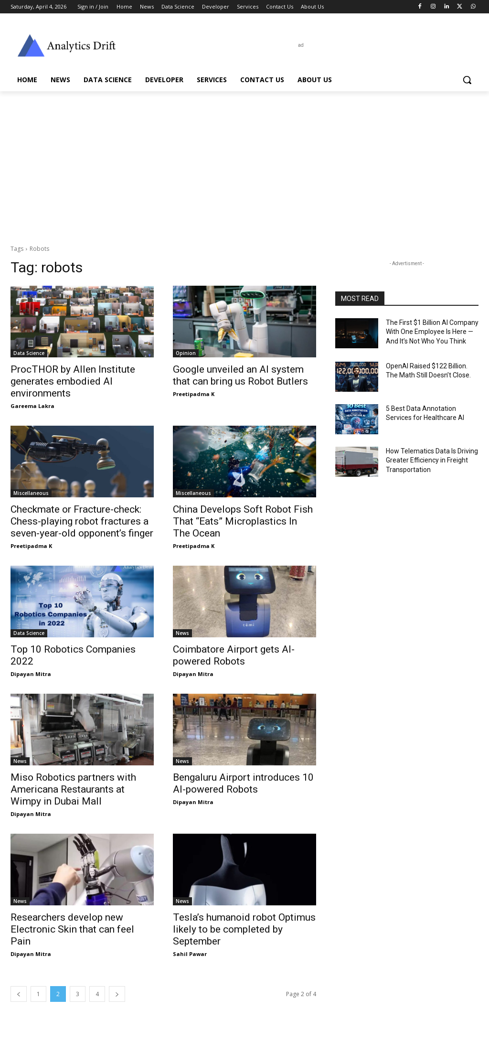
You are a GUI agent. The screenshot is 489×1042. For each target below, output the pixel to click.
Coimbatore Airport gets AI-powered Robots (234, 655)
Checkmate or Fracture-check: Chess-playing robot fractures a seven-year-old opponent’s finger (82, 521)
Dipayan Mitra (31, 673)
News (182, 633)
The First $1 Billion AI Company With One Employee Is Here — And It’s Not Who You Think (432, 332)
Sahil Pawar (190, 953)
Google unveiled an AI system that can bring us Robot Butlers (240, 375)
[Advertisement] (244, 163)
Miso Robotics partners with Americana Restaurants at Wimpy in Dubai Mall (73, 789)
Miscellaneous (31, 493)
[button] (467, 79)
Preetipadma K (193, 393)
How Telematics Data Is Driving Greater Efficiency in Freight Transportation (432, 460)
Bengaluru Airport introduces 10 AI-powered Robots (243, 783)
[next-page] (117, 994)
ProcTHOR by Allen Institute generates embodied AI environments (73, 381)
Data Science (28, 353)
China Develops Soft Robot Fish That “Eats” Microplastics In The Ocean (243, 521)
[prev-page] (19, 994)
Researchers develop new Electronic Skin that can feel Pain (72, 929)
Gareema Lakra (32, 405)
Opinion (186, 353)
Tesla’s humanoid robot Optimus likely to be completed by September (244, 929)
